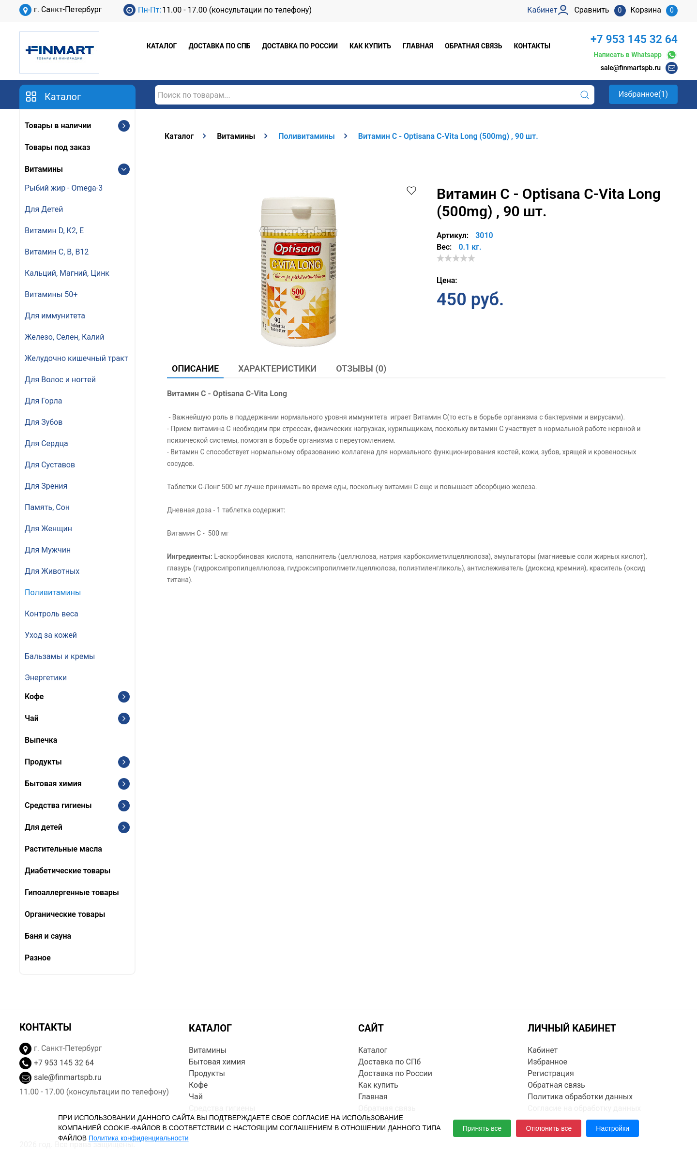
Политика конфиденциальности (139, 1138)
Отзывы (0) (361, 368)
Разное (38, 957)
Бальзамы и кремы (60, 656)
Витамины (44, 169)
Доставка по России (300, 46)
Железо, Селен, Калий (65, 337)
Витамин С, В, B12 (57, 251)
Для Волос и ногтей (60, 379)
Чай (32, 718)
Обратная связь (473, 46)
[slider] (456, 258)
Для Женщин (48, 528)
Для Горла (43, 400)
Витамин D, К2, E (54, 230)
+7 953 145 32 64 (634, 39)
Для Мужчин (48, 549)
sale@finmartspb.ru (631, 68)
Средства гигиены (58, 805)
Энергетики (46, 677)
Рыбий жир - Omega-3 (64, 188)
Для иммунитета (55, 315)
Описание (195, 368)
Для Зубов (43, 422)
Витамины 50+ (51, 294)
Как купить (370, 46)
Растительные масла (63, 849)
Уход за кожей (51, 635)
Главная (418, 46)
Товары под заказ (57, 147)
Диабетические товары (67, 870)
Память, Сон (47, 507)
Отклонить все (549, 1128)
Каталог (162, 46)
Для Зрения (46, 486)
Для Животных (52, 571)
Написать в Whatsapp (635, 55)
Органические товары (65, 914)
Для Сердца (46, 443)
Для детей (43, 827)
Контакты (532, 46)
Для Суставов (50, 464)
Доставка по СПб (219, 46)
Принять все (482, 1128)
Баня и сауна (48, 936)
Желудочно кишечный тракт (76, 358)
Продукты (43, 761)
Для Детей (44, 209)
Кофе (34, 696)
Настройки (612, 1128)
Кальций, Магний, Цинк (67, 273)
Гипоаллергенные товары (72, 892)
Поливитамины (53, 592)
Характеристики (277, 368)
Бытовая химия (53, 783)
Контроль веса (51, 613)
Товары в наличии (58, 125)
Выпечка (41, 740)
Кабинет (543, 1050)
